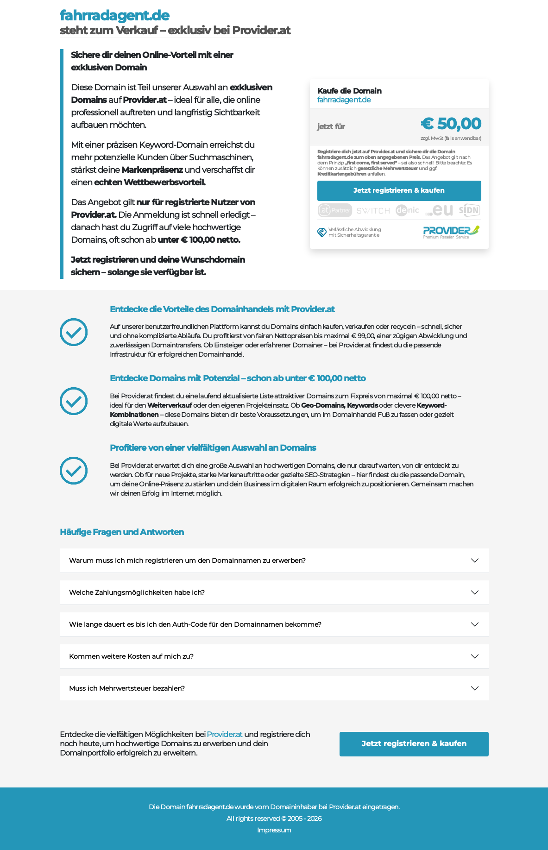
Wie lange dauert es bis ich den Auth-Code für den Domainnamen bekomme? (195, 624)
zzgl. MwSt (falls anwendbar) (451, 138)
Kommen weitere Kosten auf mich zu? (131, 656)
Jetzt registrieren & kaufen (399, 190)
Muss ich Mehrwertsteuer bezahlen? (127, 688)
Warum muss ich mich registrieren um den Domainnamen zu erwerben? (187, 560)
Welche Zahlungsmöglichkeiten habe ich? (137, 592)
